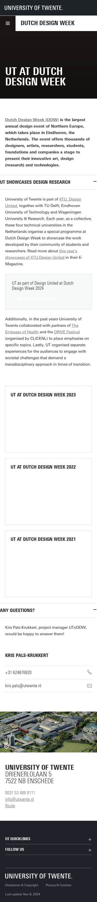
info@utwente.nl (19, 799)
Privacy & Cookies (58, 885)
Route (10, 806)
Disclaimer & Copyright (21, 885)
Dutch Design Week (47, 23)
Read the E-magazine (37, 299)
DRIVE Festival (67, 332)
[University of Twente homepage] (33, 8)
